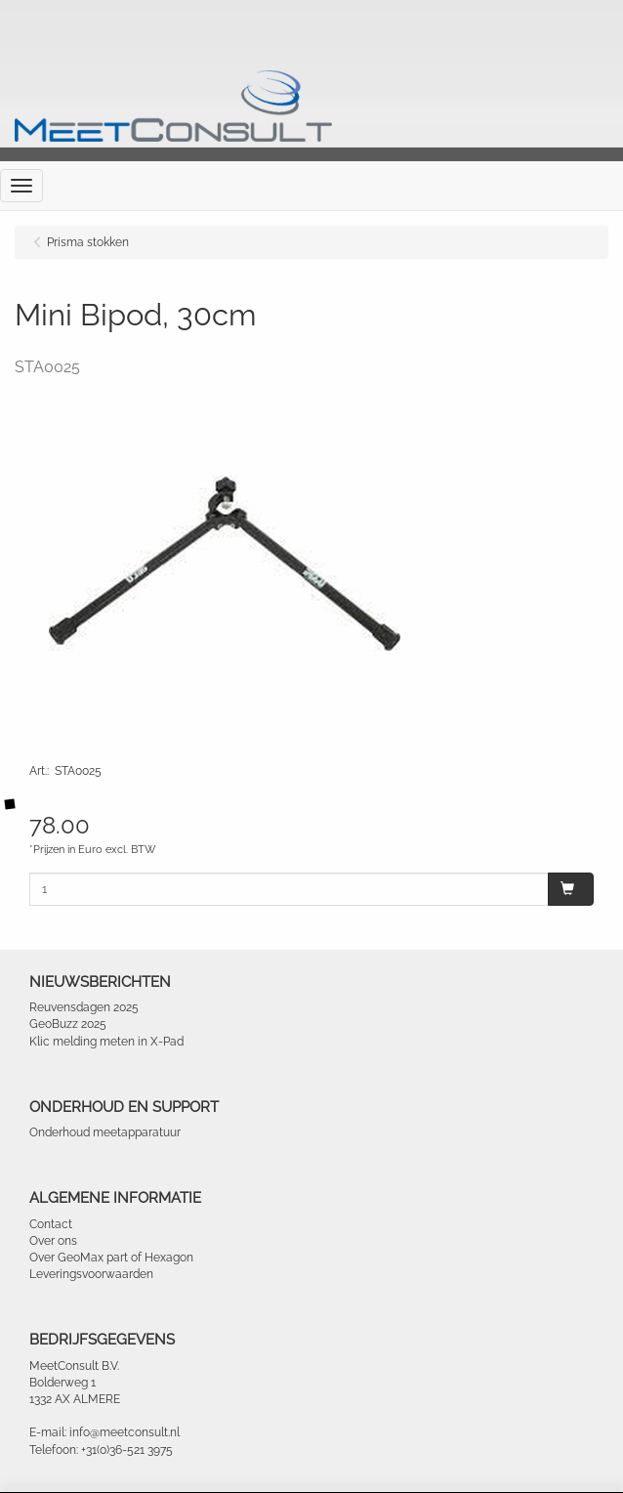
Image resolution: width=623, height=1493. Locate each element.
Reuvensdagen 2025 (84, 1007)
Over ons (53, 1241)
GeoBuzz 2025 (67, 1024)
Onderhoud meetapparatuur (105, 1132)
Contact (50, 1224)
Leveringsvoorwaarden (91, 1274)
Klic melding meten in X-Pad (106, 1041)
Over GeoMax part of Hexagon (111, 1257)
